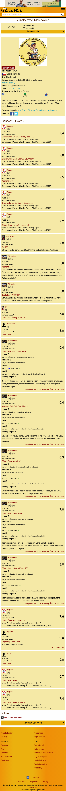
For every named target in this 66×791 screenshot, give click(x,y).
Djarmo (10, 632)
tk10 (9, 653)
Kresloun (11, 324)
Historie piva (39, 749)
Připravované (6, 757)
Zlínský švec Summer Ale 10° (14, 702)
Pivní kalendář (6, 733)
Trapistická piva (40, 764)
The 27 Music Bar (57, 647)
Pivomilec (12, 256)
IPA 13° (5, 247)
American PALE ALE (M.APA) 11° (16, 406)
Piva (2, 749)
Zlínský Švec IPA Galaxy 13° (13, 620)
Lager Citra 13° (8, 334)
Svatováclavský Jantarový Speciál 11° (17, 203)
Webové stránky (8, 83)
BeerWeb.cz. (33, 787)
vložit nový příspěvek (11, 717)
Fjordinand (12, 341)
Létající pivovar (40, 760)
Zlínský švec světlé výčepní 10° (15, 568)
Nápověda (34, 782)
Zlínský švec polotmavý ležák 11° (15, 351)
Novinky (4, 737)
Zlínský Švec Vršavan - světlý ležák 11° (18, 137)
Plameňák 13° (7, 181)
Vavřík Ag (10, 236)
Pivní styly (5, 760)
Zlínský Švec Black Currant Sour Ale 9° (18, 159)
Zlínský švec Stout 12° (11, 680)
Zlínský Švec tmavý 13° (11, 461)
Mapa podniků (39, 737)
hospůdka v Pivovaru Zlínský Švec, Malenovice (37, 110)
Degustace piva (40, 757)
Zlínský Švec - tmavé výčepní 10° (15, 225)
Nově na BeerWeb (43, 723)
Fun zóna (22, 782)
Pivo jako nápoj (40, 745)
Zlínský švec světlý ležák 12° (14, 318)
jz (6, 307)
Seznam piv (45, 31)
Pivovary (4, 745)
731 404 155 (14, 88)
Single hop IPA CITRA (11, 295)
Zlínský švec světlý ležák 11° (14, 513)
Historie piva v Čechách (43, 753)
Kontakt (36, 777)
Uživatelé (4, 753)
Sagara (10, 126)
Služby (45, 782)
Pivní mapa (38, 733)
